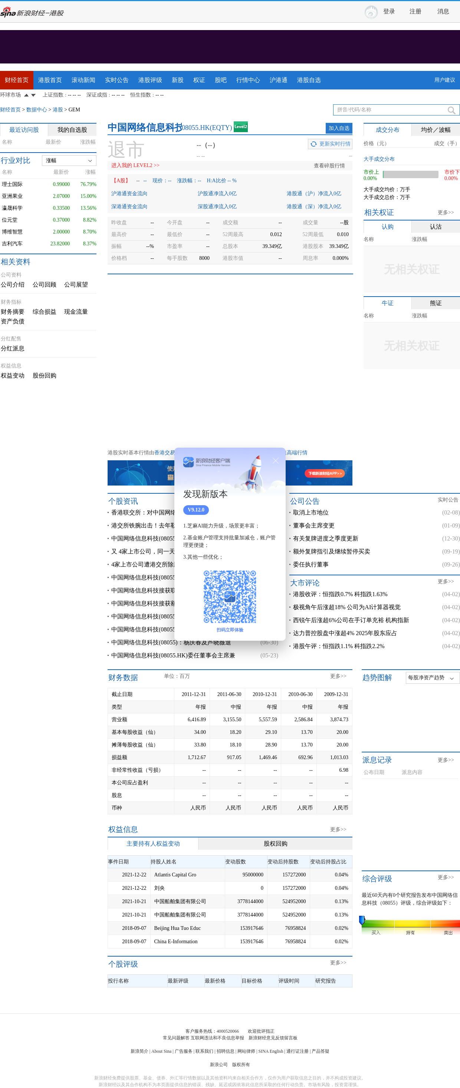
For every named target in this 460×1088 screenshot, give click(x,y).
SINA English (270, 1051)
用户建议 (444, 80)
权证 (199, 80)
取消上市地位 (311, 512)
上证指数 (53, 95)
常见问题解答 (176, 1037)
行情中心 (248, 80)
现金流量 (76, 311)
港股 (58, 109)
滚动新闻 (83, 80)
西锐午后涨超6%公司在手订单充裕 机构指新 (351, 620)
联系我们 (204, 1051)
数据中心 (36, 109)
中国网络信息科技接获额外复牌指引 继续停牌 (171, 603)
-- (137, 180)
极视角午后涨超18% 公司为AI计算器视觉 (347, 607)
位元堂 (9, 220)
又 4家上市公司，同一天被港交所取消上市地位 (172, 551)
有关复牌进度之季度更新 (325, 538)
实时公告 (117, 80)
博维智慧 (12, 232)
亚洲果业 (12, 196)
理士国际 (12, 184)
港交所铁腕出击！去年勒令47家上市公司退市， (173, 525)
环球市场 (10, 95)
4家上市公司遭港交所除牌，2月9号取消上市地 (172, 564)
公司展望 (76, 284)
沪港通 (279, 80)
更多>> (446, 212)
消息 (443, 11)
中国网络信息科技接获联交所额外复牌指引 (167, 590)
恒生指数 (140, 95)
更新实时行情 (335, 144)
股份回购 (44, 375)
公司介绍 (12, 284)
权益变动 (12, 375)
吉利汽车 (12, 243)
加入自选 (339, 128)
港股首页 (50, 80)
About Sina (161, 1051)
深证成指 (96, 95)
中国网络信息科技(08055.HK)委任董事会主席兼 (173, 655)
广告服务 (184, 1051)
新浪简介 (139, 1051)
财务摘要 (12, 311)
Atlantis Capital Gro (175, 875)
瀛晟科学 (12, 208)
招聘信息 (225, 1051)
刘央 (159, 888)
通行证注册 (297, 1051)
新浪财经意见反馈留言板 (273, 1037)
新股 (178, 80)
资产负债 (12, 321)
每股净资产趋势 (426, 677)
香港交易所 (167, 452)
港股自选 (309, 80)
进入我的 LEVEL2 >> (135, 165)
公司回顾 (44, 284)
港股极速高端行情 (287, 452)
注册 (415, 11)
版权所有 (241, 1064)
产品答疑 (320, 1051)
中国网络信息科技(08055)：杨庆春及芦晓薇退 (171, 642)
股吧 (221, 80)
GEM (74, 109)
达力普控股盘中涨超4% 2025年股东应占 (345, 633)
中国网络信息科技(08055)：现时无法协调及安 (171, 629)
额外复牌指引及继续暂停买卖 (331, 551)
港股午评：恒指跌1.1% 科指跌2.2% (339, 646)
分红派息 (12, 348)
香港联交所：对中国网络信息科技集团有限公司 (173, 512)
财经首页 (17, 80)
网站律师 (246, 1051)
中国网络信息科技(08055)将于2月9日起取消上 (171, 538)
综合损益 (44, 311)
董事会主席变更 (314, 525)
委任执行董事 (311, 564)
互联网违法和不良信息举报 (217, 1037)
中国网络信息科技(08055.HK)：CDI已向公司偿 (172, 616)
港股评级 (150, 80)
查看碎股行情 (329, 166)
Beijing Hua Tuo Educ (177, 928)
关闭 (275, 460)
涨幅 (51, 160)
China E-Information (176, 941)
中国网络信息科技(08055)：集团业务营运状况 (171, 577)
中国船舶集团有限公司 (180, 901)
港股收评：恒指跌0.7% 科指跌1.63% (340, 594)
